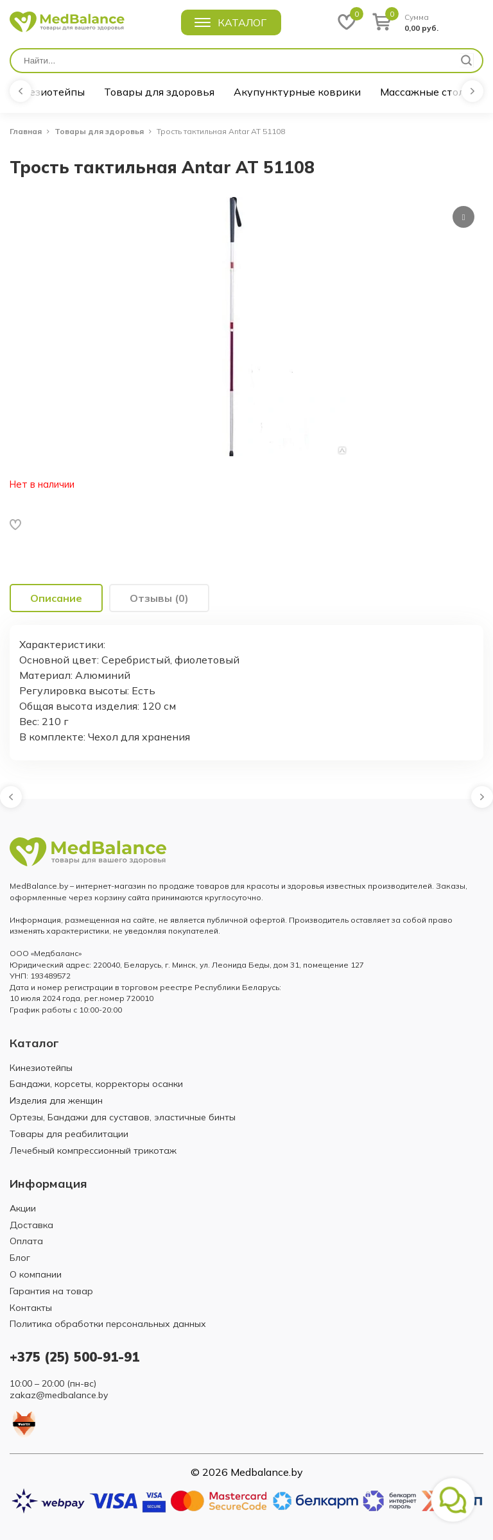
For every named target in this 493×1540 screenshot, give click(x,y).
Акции (23, 1208)
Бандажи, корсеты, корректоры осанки (96, 1084)
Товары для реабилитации (69, 1134)
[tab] (56, 598)
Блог (20, 1257)
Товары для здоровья (159, 92)
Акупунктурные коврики (297, 92)
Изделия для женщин (56, 1100)
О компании (36, 1274)
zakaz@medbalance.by (59, 1395)
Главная (26, 131)
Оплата (26, 1241)
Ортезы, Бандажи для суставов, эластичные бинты (123, 1117)
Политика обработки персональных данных (108, 1324)
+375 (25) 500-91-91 (74, 1357)
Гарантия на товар (51, 1291)
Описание (56, 598)
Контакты (31, 1307)
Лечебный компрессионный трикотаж (93, 1150)
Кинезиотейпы (47, 92)
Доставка (31, 1225)
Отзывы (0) (159, 598)
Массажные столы (426, 92)
